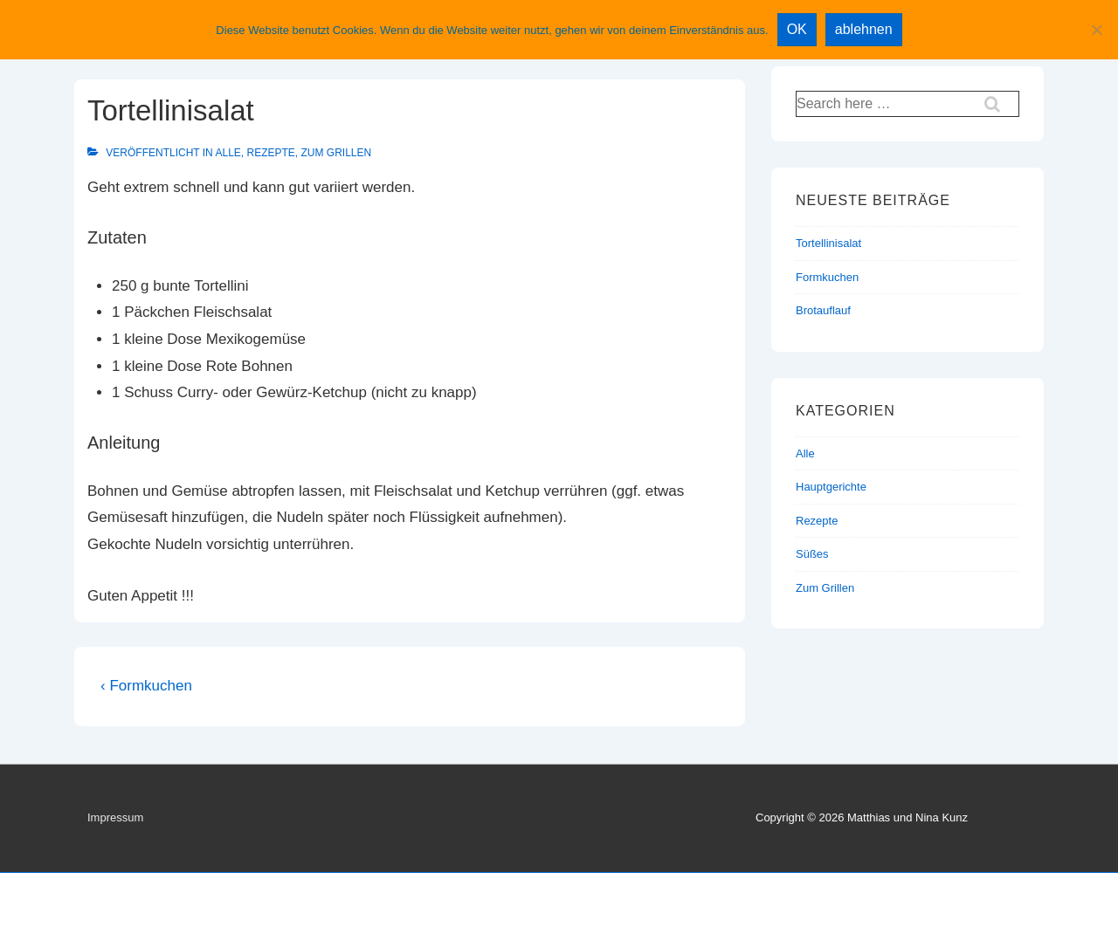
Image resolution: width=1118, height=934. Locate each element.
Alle (227, 153)
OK (797, 29)
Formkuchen (827, 277)
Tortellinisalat (828, 243)
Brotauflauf (823, 310)
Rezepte (271, 153)
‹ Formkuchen (146, 685)
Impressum (115, 817)
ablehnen (864, 29)
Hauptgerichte (831, 486)
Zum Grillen (336, 153)
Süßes (812, 553)
